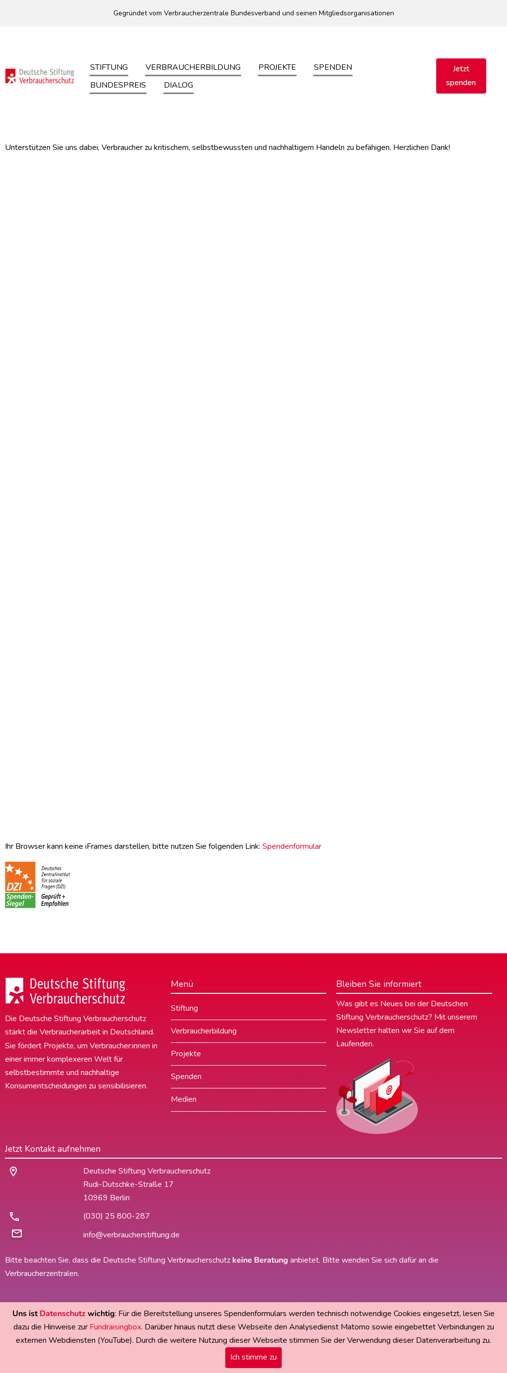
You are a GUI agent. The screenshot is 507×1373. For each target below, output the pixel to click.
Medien (184, 1099)
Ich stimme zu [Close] (253, 1357)
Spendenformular (291, 846)
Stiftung (109, 67)
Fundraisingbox (115, 1327)
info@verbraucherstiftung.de (131, 1234)
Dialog (178, 85)
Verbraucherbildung (193, 67)
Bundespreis (118, 85)
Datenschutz (63, 1313)
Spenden (333, 67)
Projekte (277, 67)
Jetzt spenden (461, 75)
